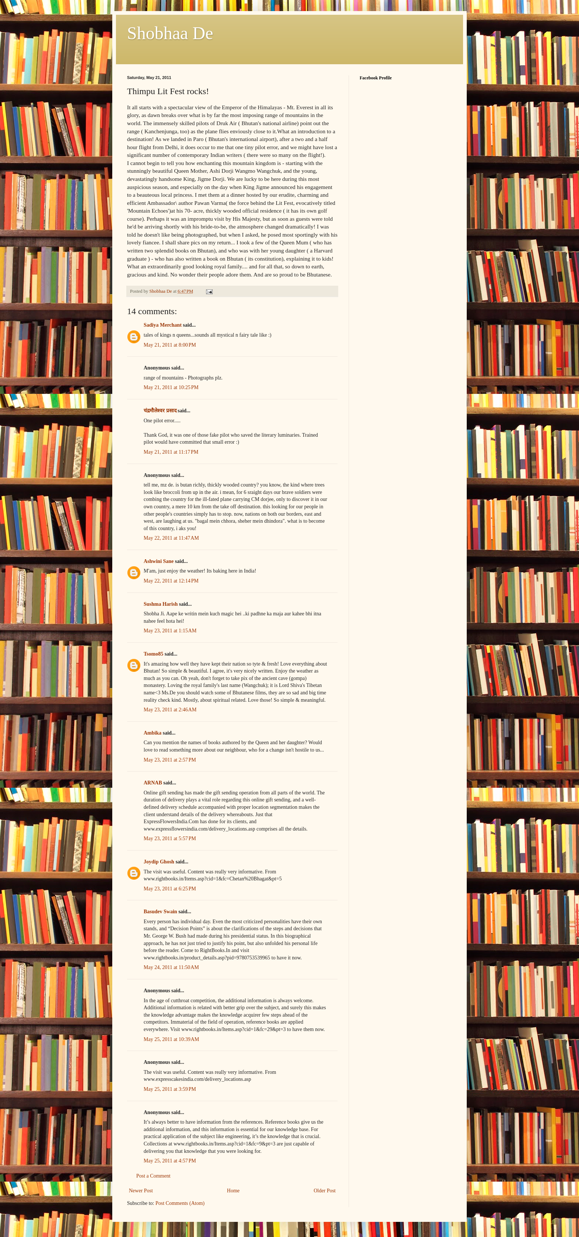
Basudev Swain (160, 911)
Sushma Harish (161, 604)
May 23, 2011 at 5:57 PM (170, 838)
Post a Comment (153, 1176)
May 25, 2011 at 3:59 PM (170, 1089)
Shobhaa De (170, 33)
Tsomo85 (153, 654)
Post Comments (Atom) (180, 1203)
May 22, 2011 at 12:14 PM (171, 581)
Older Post (325, 1190)
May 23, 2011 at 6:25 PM (170, 888)
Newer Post (141, 1190)
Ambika (152, 733)
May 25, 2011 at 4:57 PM (170, 1161)
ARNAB (153, 783)
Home (233, 1190)
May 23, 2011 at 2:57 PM (170, 760)
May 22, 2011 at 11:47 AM (171, 538)
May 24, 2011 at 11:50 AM (171, 967)
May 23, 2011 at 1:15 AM (170, 630)
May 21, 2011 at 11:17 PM (171, 452)
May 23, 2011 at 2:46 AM (170, 709)
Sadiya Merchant (163, 325)
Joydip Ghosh (159, 862)
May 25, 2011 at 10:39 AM (171, 1039)
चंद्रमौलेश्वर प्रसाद (160, 410)
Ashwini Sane (159, 561)
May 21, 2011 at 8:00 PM (170, 345)
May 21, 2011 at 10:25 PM (171, 387)
